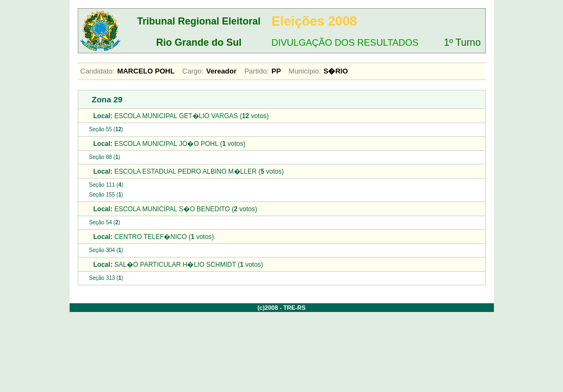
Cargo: (192, 71)
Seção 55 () (106, 129)
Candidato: (98, 71)
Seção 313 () (106, 278)
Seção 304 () (106, 250)
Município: (305, 71)
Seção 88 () (104, 157)
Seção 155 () (106, 195)
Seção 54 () (104, 222)
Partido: (256, 71)
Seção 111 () (106, 185)
